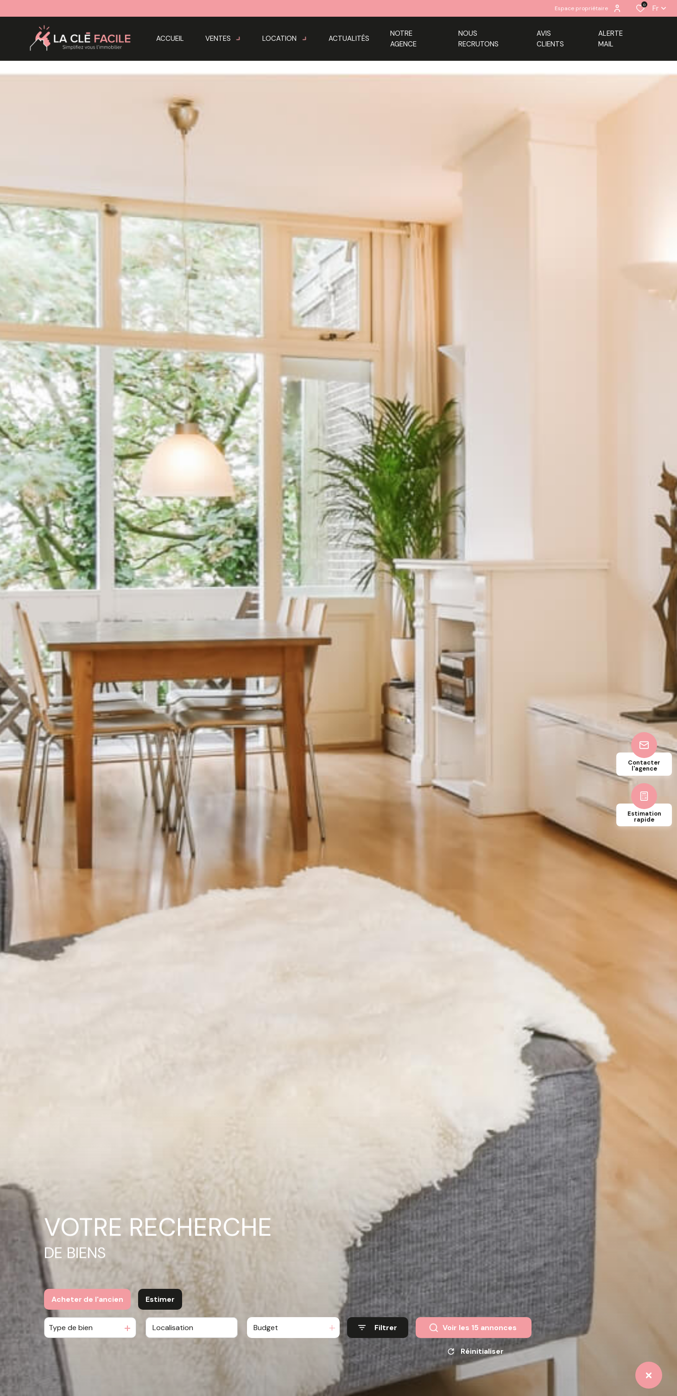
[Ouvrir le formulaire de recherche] (377, 1335)
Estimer (160, 1307)
